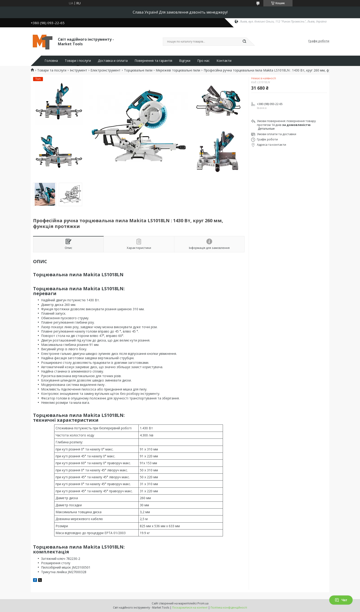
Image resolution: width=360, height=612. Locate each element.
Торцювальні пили (138, 70)
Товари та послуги (51, 70)
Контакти (224, 60)
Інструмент (78, 70)
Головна (51, 60)
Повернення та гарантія (153, 60)
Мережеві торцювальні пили (178, 70)
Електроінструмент (105, 70)
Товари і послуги (78, 60)
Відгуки (184, 60)
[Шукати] (244, 41)
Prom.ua (202, 603)
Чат (341, 600)
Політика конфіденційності (229, 607)
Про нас (203, 60)
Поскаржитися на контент (190, 607)
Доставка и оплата (113, 60)
